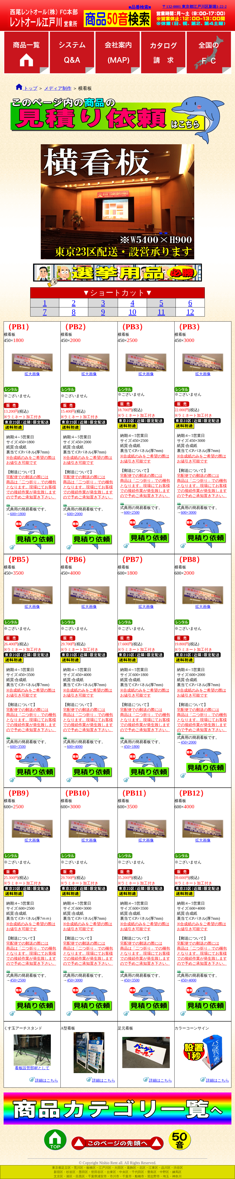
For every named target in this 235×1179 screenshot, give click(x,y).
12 (190, 311)
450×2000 (188, 742)
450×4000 (188, 980)
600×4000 (74, 747)
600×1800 (18, 514)
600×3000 (188, 512)
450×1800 (132, 747)
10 (132, 311)
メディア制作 (57, 88)
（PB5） (18, 559)
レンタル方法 (72, 52)
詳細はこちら (46, 1080)
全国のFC (208, 52)
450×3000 (74, 980)
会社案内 (117, 52)
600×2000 (74, 514)
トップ (30, 88)
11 (161, 311)
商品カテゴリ (26, 52)
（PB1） (18, 326)
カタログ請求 (163, 52)
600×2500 (132, 512)
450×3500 (132, 980)
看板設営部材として (32, 1066)
